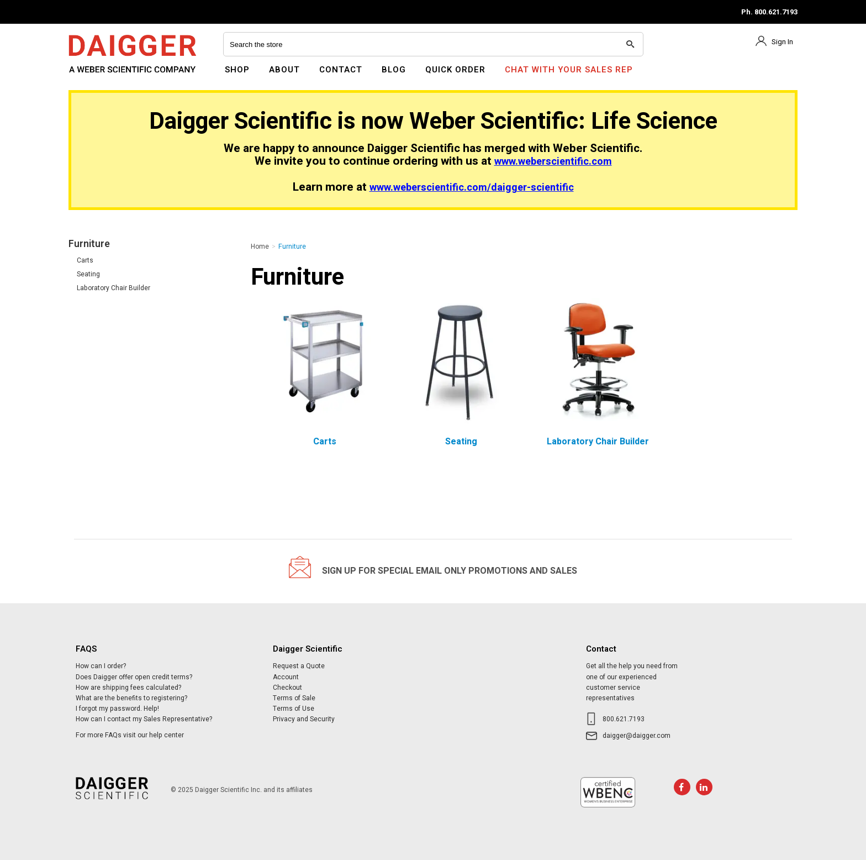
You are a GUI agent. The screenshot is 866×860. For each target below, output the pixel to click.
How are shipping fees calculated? (128, 688)
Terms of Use (293, 709)
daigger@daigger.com (636, 736)
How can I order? (101, 666)
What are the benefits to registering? (131, 698)
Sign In (782, 41)
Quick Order (455, 70)
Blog (394, 70)
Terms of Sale (294, 698)
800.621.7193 (624, 719)
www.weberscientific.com (553, 161)
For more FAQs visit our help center (130, 735)
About (284, 70)
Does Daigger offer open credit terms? (134, 677)
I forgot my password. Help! (117, 709)
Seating (88, 274)
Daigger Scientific (98, 76)
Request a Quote (299, 666)
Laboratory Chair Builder (113, 288)
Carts (85, 260)
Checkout (287, 688)
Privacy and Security (304, 719)
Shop (237, 70)
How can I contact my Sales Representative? (144, 719)
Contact (340, 70)
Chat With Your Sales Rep (569, 70)
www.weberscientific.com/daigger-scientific (471, 187)
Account (286, 677)
